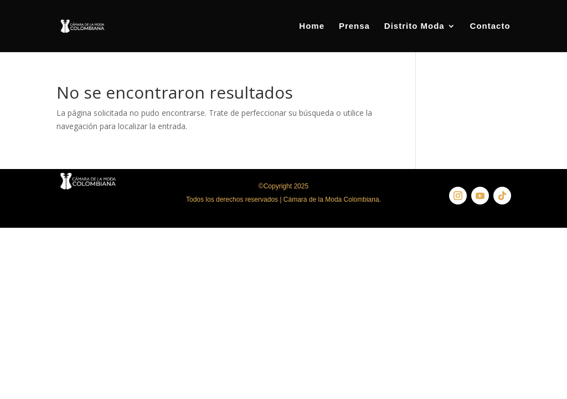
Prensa (354, 26)
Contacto (490, 26)
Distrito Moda (414, 26)
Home (311, 26)
